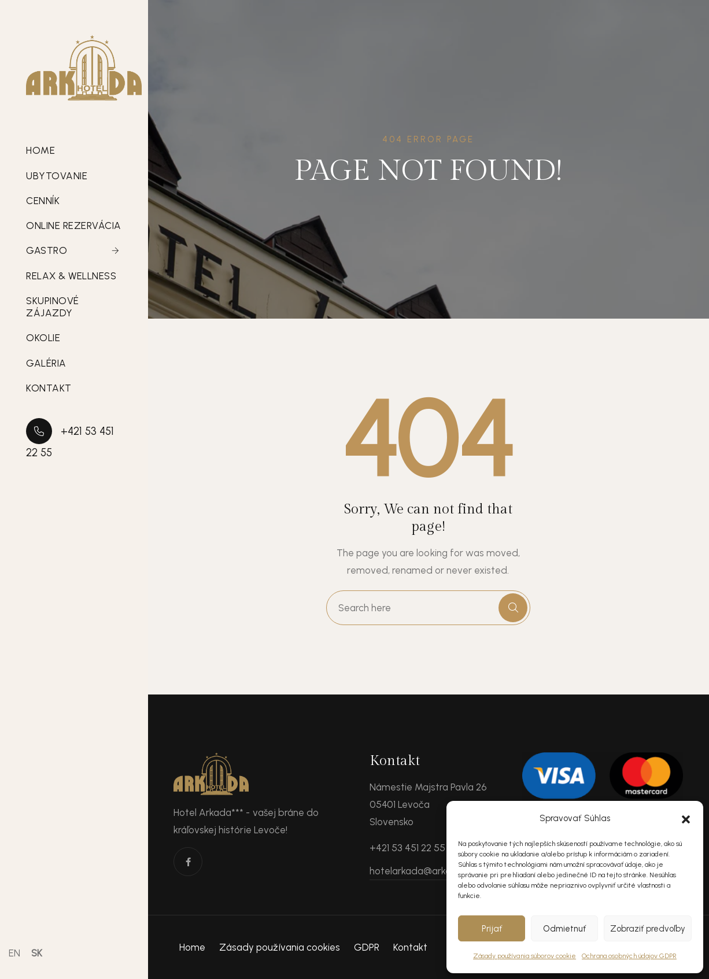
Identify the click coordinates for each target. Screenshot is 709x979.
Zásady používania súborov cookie (524, 956)
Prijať (492, 928)
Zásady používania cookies (279, 947)
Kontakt (49, 388)
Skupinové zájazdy (52, 307)
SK (36, 953)
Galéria (46, 363)
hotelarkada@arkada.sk (422, 871)
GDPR (366, 947)
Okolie (43, 337)
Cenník (43, 200)
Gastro (46, 250)
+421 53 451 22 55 (70, 438)
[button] (686, 818)
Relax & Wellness (71, 276)
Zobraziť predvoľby (647, 928)
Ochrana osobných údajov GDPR (629, 956)
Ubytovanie (56, 176)
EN (14, 953)
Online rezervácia (73, 225)
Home (40, 150)
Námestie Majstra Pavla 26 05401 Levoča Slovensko (429, 804)
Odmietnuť (564, 928)
